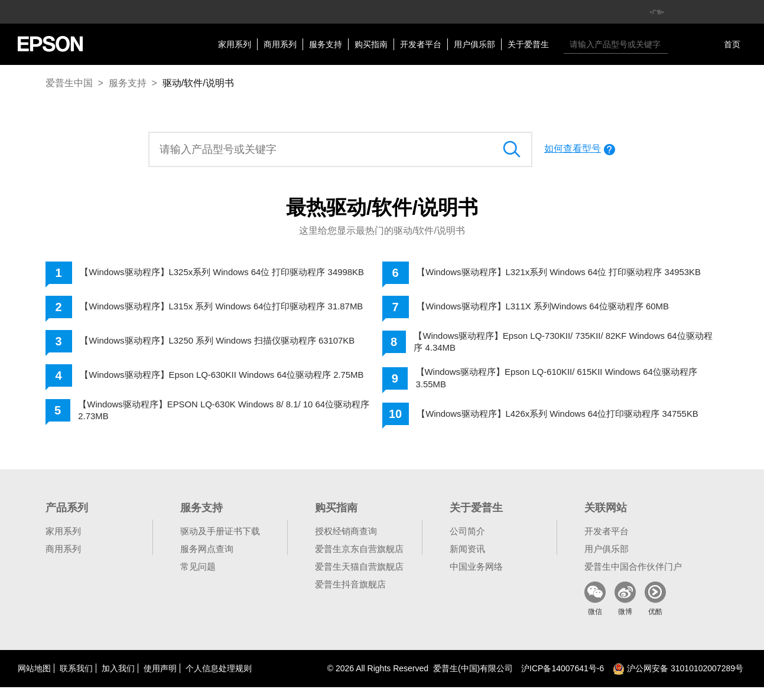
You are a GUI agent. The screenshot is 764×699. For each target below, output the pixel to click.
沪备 (562, 680)
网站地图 (34, 680)
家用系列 (234, 44)
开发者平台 (420, 44)
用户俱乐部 (474, 44)
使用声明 (160, 680)
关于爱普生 (528, 44)
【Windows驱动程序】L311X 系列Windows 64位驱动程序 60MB (553, 310)
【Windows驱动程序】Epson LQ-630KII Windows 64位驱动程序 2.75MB (214, 384)
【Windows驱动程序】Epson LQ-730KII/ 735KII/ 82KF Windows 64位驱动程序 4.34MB (563, 346)
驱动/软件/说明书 (198, 83)
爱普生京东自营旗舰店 (359, 561)
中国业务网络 (476, 578)
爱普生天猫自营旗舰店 (359, 578)
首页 (732, 44)
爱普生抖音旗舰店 (350, 596)
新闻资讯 (467, 561)
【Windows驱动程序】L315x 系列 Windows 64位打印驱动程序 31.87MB (211, 312)
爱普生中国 (69, 83)
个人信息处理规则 (219, 680)
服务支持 (325, 44)
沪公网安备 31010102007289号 (678, 680)
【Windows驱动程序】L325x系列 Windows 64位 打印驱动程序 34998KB (211, 274)
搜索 (679, 44)
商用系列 (280, 44)
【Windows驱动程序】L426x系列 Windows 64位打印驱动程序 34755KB (547, 423)
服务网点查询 (206, 561)
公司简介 (467, 543)
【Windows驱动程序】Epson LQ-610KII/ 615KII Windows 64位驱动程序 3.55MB (565, 384)
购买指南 (371, 44)
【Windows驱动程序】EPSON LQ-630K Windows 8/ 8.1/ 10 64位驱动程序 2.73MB (228, 423)
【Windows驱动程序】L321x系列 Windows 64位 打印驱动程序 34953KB (548, 274)
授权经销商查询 (346, 543)
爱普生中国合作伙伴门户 (633, 578)
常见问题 (198, 578)
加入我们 (118, 680)
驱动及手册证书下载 (220, 543)
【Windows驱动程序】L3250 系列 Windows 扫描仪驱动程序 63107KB (228, 349)
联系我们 (76, 680)
